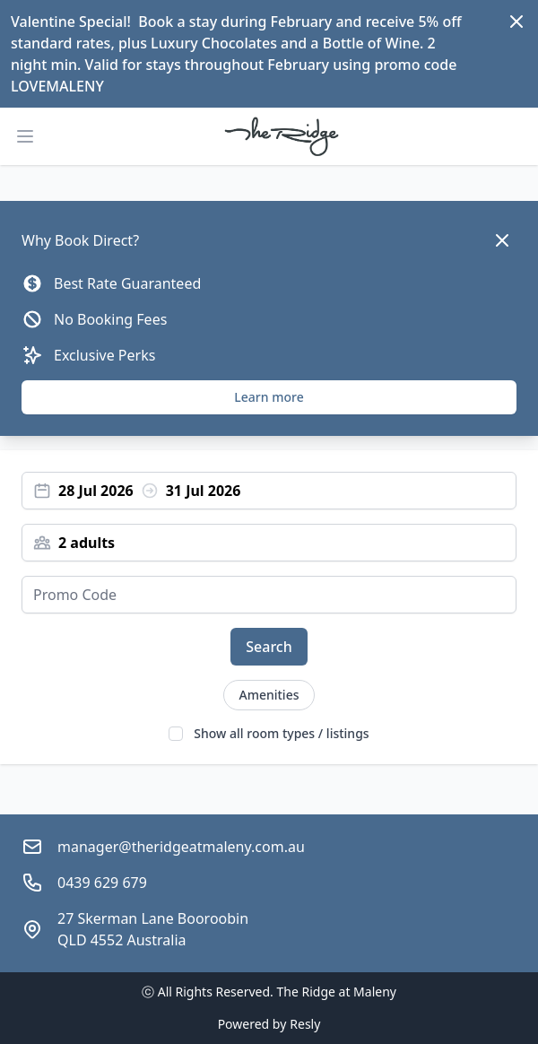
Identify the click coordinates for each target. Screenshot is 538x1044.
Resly (305, 1023)
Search (268, 647)
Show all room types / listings (281, 733)
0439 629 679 (102, 882)
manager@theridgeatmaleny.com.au (181, 847)
